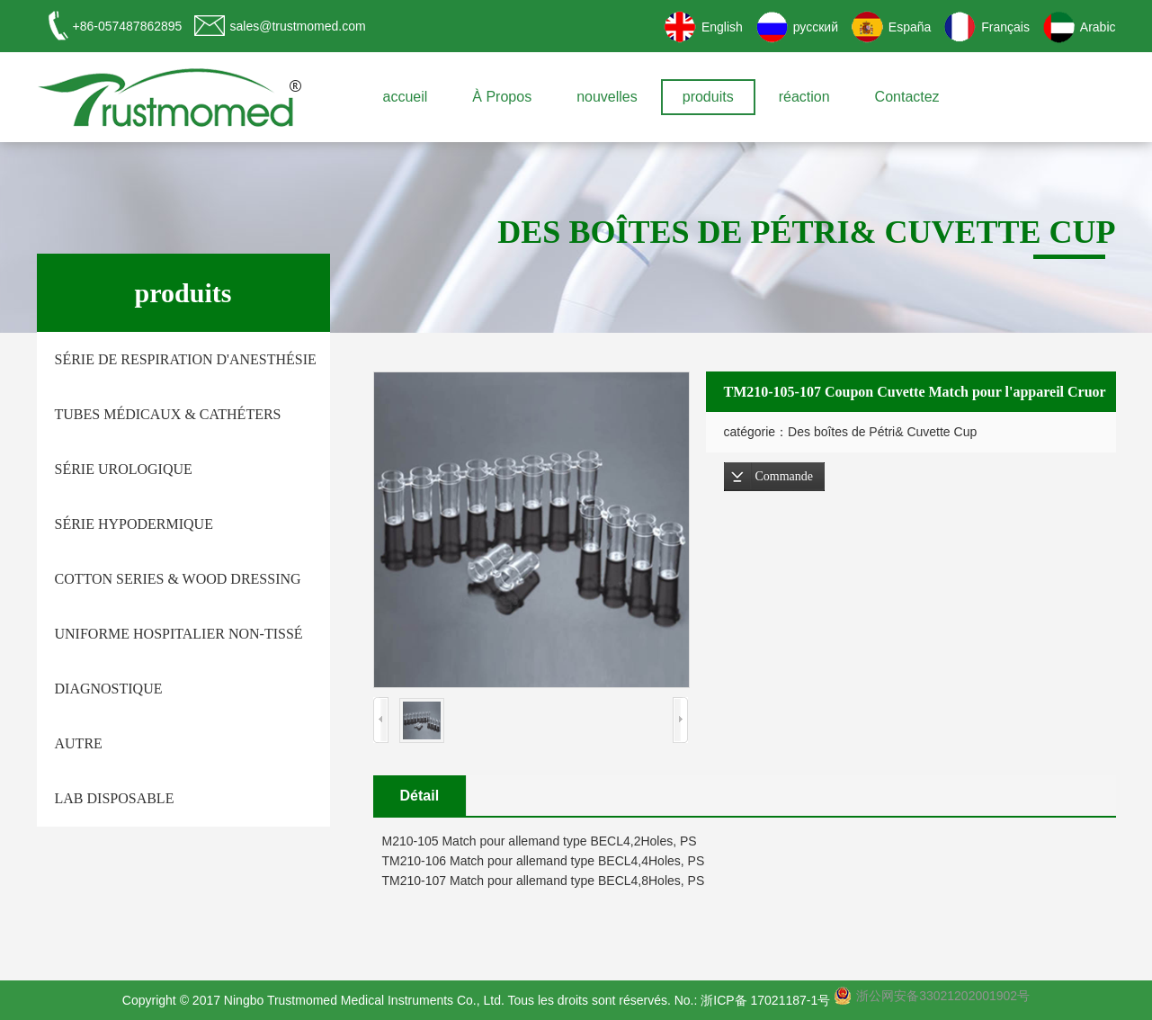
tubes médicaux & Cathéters (168, 414)
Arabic (1098, 27)
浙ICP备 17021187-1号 (765, 1000)
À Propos (501, 96)
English (722, 27)
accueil (405, 96)
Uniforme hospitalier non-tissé (179, 633)
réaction (804, 96)
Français (1005, 27)
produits (708, 96)
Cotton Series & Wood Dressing (178, 578)
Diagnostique (109, 688)
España (910, 27)
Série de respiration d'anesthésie (186, 359)
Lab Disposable (114, 798)
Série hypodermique (134, 524)
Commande (784, 476)
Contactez (907, 96)
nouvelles (607, 96)
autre (79, 743)
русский (815, 27)
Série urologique (123, 469)
